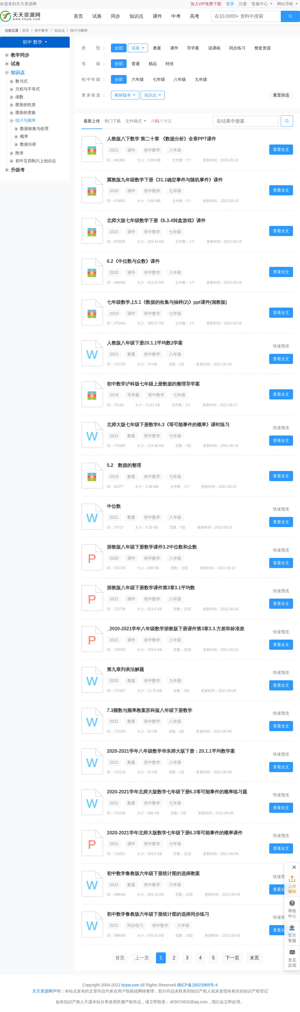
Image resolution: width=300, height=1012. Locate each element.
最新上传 (93, 120)
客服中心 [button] (260, 3)
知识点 (136, 16)
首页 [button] (120, 957)
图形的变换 (25, 112)
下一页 (232, 957)
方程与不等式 (27, 89)
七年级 (159, 79)
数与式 (21, 81)
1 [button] (161, 957)
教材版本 (123, 95)
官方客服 (292, 933)
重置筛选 (281, 95)
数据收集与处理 (34, 128)
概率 (24, 136)
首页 (78, 16)
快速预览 (281, 346)
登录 (230, 3)
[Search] (246, 121)
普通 (136, 63)
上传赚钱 (292, 884)
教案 (157, 48)
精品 (153, 63)
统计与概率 (79, 30)
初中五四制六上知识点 (35, 160)
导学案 (193, 48)
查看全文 (281, 149)
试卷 (97, 16)
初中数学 (41, 30)
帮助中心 (292, 908)
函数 (19, 96)
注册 (243, 3)
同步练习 (237, 48)
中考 (176, 16)
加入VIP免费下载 (206, 3)
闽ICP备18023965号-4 (197, 985)
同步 (115, 16)
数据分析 (28, 144)
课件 (157, 16)
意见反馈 (292, 957)
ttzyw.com (130, 985)
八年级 (180, 79)
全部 (119, 48)
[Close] (294, 867)
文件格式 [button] (134, 121)
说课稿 (214, 48)
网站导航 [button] (285, 3)
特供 (170, 63)
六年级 (138, 79)
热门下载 (113, 121)
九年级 (201, 79)
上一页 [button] (142, 957)
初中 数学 (33, 42)
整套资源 (262, 48)
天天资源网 (26, 3)
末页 (254, 957)
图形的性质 (25, 104)
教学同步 (20, 55)
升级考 (18, 169)
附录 (19, 153)
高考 (194, 16)
